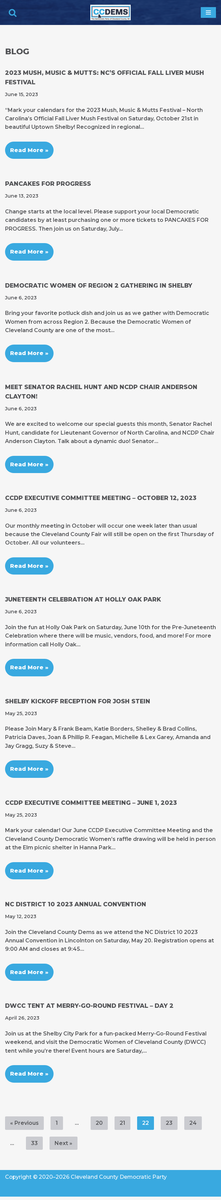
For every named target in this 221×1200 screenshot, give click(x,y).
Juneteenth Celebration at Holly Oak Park (83, 601)
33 (34, 1146)
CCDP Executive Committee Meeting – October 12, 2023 (101, 499)
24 (193, 1126)
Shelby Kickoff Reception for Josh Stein (78, 703)
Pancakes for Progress (48, 184)
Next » (63, 1146)
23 (169, 1126)
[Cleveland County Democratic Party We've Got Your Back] (110, 12)
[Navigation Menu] (208, 12)
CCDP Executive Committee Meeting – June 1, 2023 (91, 805)
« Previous (24, 1126)
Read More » (27, 148)
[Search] (12, 12)
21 (122, 1126)
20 (99, 1126)
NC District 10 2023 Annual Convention (76, 906)
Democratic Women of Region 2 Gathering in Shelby (98, 286)
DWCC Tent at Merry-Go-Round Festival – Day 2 (89, 1008)
